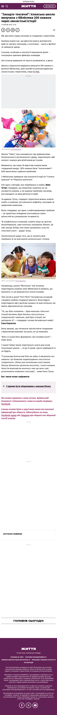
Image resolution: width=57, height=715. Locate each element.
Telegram (25, 415)
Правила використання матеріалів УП (15, 660)
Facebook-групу (9, 415)
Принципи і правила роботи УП (44, 660)
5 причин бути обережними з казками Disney (28, 386)
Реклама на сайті (17, 657)
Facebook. (6, 404)
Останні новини (12, 534)
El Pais (36, 71)
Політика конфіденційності (36, 657)
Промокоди (28, 662)
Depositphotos (16, 149)
